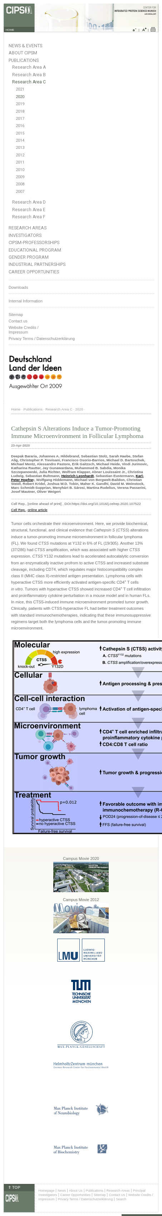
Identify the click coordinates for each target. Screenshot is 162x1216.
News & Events (25, 45)
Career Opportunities (34, 271)
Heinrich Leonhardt (77, 476)
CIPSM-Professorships (34, 242)
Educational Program (35, 250)
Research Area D (29, 202)
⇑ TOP (14, 1187)
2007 (20, 191)
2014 (20, 140)
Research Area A (29, 67)
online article (37, 510)
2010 (20, 169)
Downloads (18, 287)
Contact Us (117, 1195)
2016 (20, 125)
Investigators (25, 235)
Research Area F (28, 216)
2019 (20, 104)
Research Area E (28, 209)
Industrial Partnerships (37, 264)
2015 (20, 133)
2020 (20, 96)
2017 (20, 118)
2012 (20, 155)
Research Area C (29, 81)
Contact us (18, 321)
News (62, 1190)
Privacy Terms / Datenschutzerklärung (42, 338)
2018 (20, 111)
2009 (20, 177)
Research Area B (29, 74)
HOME (10, 29)
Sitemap (16, 314)
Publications (24, 60)
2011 (20, 162)
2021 (20, 89)
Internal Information (26, 301)
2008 (20, 184)
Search (121, 1199)
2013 (20, 147)
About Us (76, 1190)
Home (15, 409)
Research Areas (27, 227)
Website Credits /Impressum (24, 329)
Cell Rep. (18, 510)
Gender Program (29, 257)
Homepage (47, 1190)
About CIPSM (23, 52)
